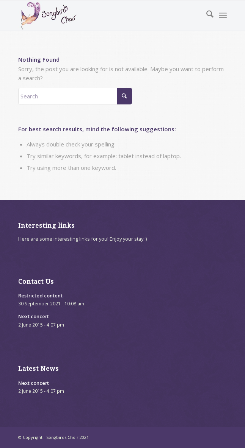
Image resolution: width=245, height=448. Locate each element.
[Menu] (223, 15)
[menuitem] (206, 15)
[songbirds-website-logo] (101, 15)
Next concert (33, 316)
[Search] (206, 15)
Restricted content (40, 295)
